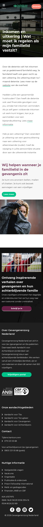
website (6, 85)
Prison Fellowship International (18, 484)
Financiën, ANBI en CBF (15, 491)
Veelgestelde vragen (13, 470)
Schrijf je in (16, 308)
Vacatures (9, 473)
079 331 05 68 (10, 441)
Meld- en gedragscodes (15, 487)
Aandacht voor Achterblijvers (17, 425)
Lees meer (9, 194)
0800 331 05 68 (11, 450)
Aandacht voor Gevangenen (17, 421)
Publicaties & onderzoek (15, 480)
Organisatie (9, 477)
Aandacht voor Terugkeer (16, 418)
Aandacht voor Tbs (13, 414)
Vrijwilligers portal (17, 374)
